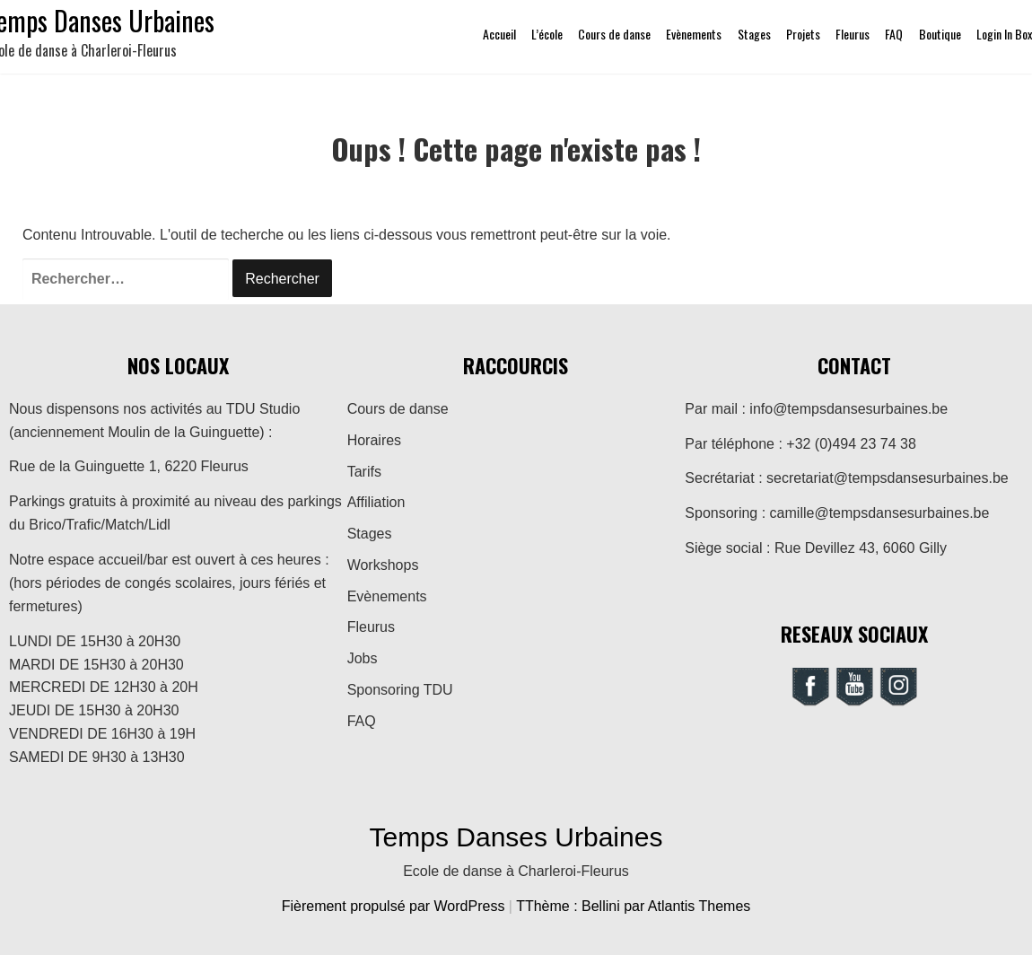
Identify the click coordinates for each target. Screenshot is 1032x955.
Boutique (940, 33)
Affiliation (376, 502)
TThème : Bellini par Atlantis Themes (633, 906)
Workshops (383, 565)
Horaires (374, 440)
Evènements (694, 33)
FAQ (894, 33)
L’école (547, 33)
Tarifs (364, 471)
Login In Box (1004, 33)
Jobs (362, 658)
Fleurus (852, 33)
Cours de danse (614, 33)
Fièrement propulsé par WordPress (395, 906)
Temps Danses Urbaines (516, 837)
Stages (754, 33)
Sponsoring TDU (400, 689)
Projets (803, 33)
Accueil (499, 33)
